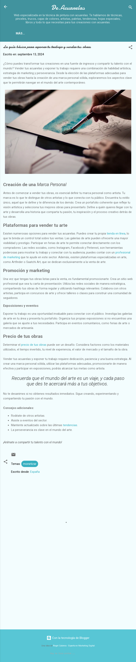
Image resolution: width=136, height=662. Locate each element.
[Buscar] (130, 8)
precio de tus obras (33, 345)
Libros (44, 33)
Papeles (63, 33)
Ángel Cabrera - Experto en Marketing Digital (74, 646)
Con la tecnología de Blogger (68, 638)
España (35, 472)
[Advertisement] (68, 596)
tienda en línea (116, 234)
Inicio (27, 33)
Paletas (106, 33)
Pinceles (85, 33)
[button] (130, 49)
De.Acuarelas (68, 7)
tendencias (70, 426)
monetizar (29, 464)
